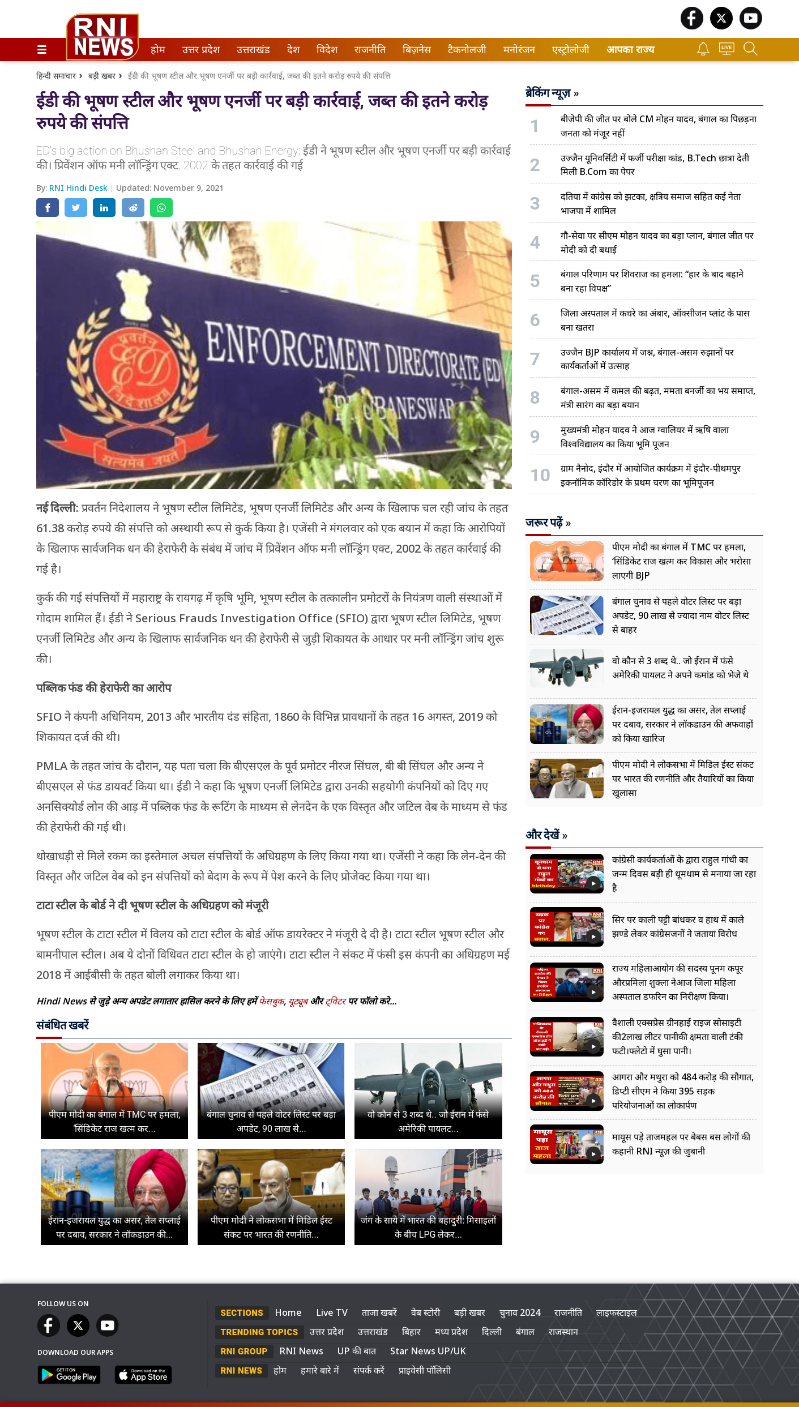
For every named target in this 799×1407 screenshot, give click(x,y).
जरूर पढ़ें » (548, 522)
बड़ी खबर (102, 76)
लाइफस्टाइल (616, 1312)
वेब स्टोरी (425, 1312)
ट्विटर (335, 1001)
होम (157, 49)
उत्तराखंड (251, 49)
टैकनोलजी (465, 49)
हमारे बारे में (320, 1370)
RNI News (301, 1351)
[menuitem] (158, 49)
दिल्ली (492, 1331)
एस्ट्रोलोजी (568, 49)
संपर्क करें (368, 1370)
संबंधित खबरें (62, 1025)
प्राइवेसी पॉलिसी (425, 1370)
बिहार (411, 1331)
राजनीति (368, 49)
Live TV (332, 1312)
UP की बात (356, 1351)
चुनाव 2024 (519, 1312)
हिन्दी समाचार (56, 76)
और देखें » (546, 835)
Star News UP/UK (428, 1351)
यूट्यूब (299, 1001)
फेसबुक (271, 1001)
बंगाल (525, 1331)
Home (288, 1312)
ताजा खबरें (379, 1312)
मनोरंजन (517, 49)
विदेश (326, 49)
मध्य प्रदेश (451, 1331)
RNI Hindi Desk (79, 188)
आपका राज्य (630, 49)
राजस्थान (563, 1331)
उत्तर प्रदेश (198, 49)
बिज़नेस (415, 49)
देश (292, 49)
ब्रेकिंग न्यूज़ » (552, 93)
